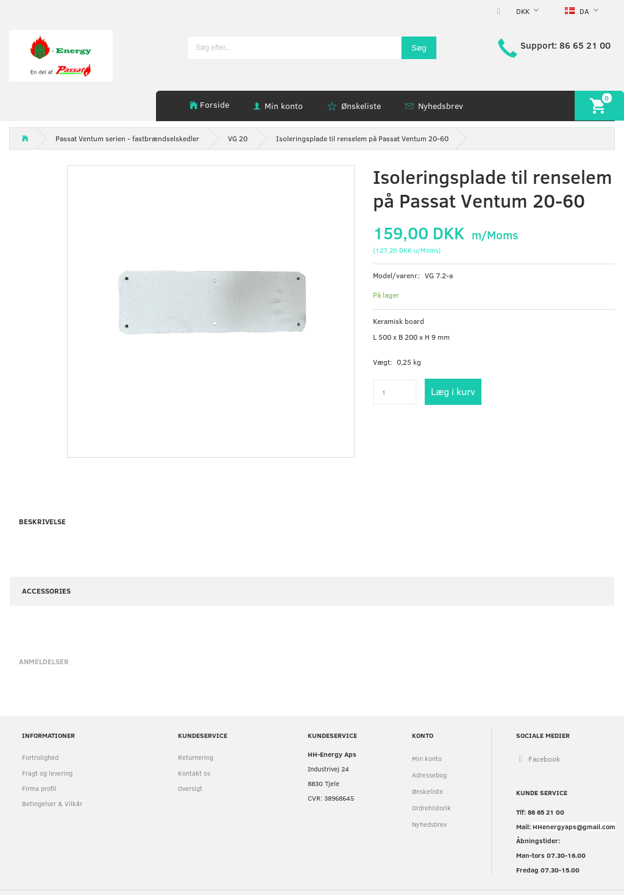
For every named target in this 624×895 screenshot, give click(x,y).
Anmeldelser (44, 661)
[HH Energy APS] (61, 54)
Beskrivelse (42, 521)
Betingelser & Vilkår (52, 803)
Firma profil (39, 788)
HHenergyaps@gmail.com (574, 826)
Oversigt (190, 788)
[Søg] (419, 48)
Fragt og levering (47, 772)
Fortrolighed (40, 757)
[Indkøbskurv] (599, 106)
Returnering (195, 757)
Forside (214, 104)
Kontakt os (194, 772)
